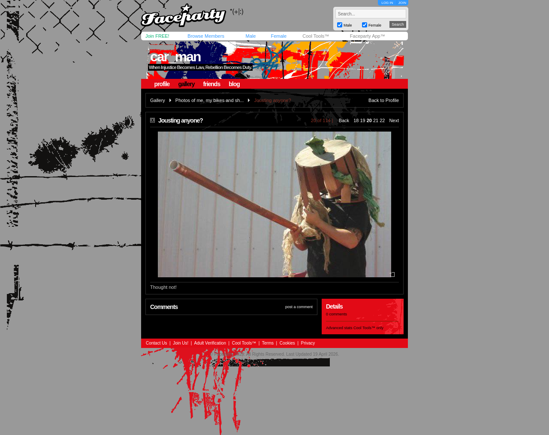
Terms (268, 343)
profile (162, 84)
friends (211, 84)
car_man (175, 56)
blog (234, 84)
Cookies (287, 343)
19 (362, 120)
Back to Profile (383, 100)
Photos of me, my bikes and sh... (209, 100)
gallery (186, 84)
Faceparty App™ (367, 36)
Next (394, 120)
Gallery (157, 100)
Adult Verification (210, 343)
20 (369, 120)
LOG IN (387, 3)
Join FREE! (157, 36)
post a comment (299, 307)
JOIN (402, 3)
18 (356, 120)
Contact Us (156, 343)
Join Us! (180, 343)
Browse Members (205, 36)
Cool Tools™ (315, 36)
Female (279, 36)
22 (382, 120)
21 (375, 120)
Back (344, 120)
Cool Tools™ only (368, 328)
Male (250, 36)
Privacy (308, 343)
